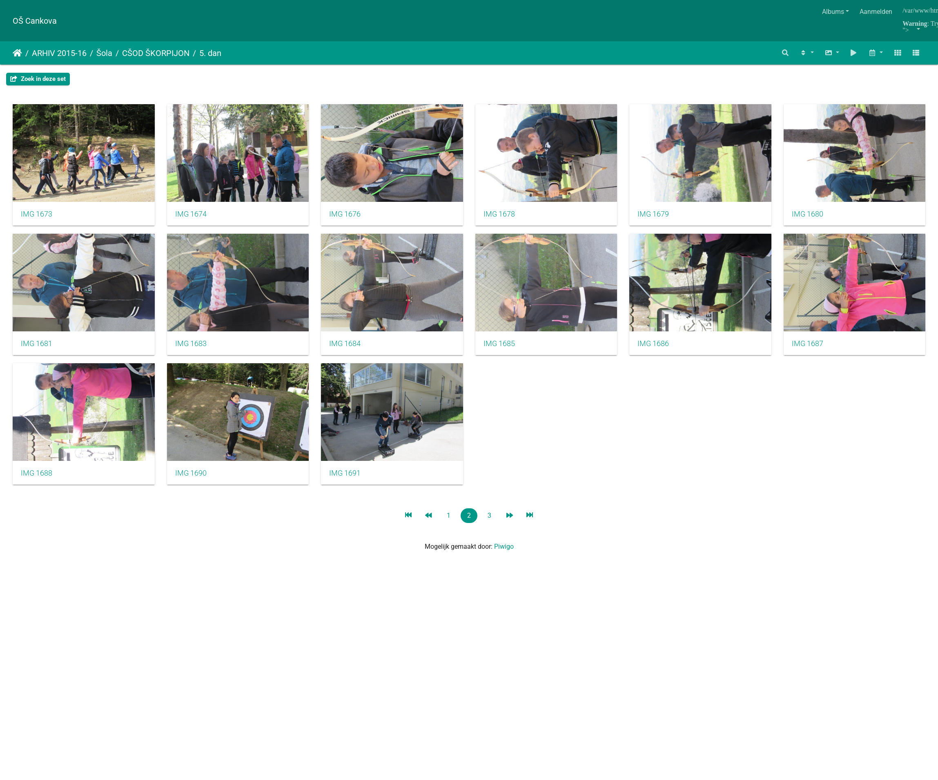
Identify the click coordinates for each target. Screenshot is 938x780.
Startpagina (17, 53)
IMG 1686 (36, 477)
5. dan (210, 53)
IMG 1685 (659, 346)
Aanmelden (876, 12)
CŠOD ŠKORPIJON (155, 53)
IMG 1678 (503, 215)
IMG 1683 (348, 346)
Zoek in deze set (38, 79)
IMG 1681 (192, 346)
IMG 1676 (348, 215)
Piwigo (504, 550)
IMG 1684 (503, 346)
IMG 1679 (659, 215)
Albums (833, 12)
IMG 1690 (503, 477)
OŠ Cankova (35, 21)
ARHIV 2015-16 (59, 53)
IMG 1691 (659, 477)
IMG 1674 (192, 215)
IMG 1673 (36, 215)
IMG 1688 (348, 477)
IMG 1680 (36, 346)
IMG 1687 (192, 477)
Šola (104, 53)
